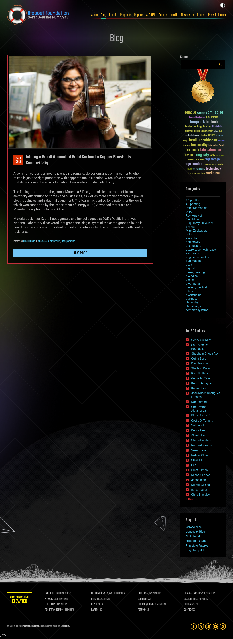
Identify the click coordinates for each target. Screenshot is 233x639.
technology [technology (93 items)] (213, 169)
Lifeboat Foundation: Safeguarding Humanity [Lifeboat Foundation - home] (38, 15)
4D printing (193, 204)
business (42, 241)
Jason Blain (199, 480)
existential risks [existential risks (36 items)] (192, 135)
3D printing (193, 200)
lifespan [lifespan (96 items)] (188, 155)
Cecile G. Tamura (202, 420)
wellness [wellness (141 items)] (213, 173)
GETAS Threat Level (20, 600)
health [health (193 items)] (194, 140)
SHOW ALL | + (191, 499)
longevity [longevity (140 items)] (202, 155)
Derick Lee (198, 430)
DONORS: (142, 599)
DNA (189, 211)
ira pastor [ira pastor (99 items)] (192, 150)
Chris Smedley (200, 494)
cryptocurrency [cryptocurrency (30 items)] (207, 131)
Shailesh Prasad (201, 368)
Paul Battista (199, 373)
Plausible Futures (197, 545)
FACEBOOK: (51, 593)
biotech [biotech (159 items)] (212, 122)
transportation (68, 241)
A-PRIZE (151, 15)
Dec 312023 (18, 160)
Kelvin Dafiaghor (202, 383)
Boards (113, 15)
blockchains (193, 295)
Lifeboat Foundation (30, 626)
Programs (125, 15)
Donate (163, 15)
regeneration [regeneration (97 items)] (193, 164)
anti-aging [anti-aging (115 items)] (215, 112)
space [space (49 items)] (190, 168)
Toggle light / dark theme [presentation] (222, 5)
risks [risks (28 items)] (212, 164)
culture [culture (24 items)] (216, 131)
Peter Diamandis (196, 208)
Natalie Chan (29, 241)
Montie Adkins (200, 485)
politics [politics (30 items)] (191, 160)
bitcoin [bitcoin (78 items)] (207, 126)
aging (189, 234)
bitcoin (190, 291)
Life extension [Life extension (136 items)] (210, 150)
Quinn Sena (198, 358)
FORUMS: (142, 610)
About (94, 15)
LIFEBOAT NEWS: (99, 593)
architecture (193, 245)
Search (221, 64)
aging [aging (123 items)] (188, 112)
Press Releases (217, 15)
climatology (193, 306)
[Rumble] (223, 626)
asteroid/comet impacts (201, 249)
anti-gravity (193, 242)
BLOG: (94, 599)
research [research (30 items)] (206, 164)
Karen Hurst (198, 388)
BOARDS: (188, 599)
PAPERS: (96, 610)
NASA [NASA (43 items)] (212, 155)
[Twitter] (201, 626)
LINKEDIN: (142, 593)
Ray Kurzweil (194, 215)
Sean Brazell (199, 450)
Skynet (190, 227)
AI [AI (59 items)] (194, 113)
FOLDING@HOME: (146, 604)
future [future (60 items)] (211, 135)
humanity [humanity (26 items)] (221, 141)
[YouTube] (215, 626)
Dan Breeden (199, 363)
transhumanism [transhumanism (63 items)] (196, 173)
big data (191, 268)
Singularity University (199, 223)
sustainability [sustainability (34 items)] (199, 169)
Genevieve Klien (201, 340)
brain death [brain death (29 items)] (189, 131)
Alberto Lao (198, 435)
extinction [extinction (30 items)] (203, 135)
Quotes (201, 15)
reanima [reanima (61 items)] (199, 159)
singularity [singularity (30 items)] (219, 164)
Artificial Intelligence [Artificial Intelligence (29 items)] (197, 117)
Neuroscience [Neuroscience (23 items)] (220, 156)
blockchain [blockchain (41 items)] (217, 126)
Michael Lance (200, 475)
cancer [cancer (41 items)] (197, 131)
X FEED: (49, 599)
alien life (191, 238)
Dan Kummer (199, 402)
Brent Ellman (199, 470)
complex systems (197, 310)
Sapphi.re (65, 626)
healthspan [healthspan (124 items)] (209, 140)
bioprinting (193, 283)
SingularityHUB (195, 550)
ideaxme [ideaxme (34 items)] (186, 145)
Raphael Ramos (201, 445)
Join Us (174, 15)
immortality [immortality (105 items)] (199, 145)
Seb (193, 465)
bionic (190, 279)
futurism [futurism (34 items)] (219, 135)
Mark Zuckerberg (197, 230)
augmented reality (197, 257)
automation (193, 261)
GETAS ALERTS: (191, 593)
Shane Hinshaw (201, 440)
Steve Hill (197, 460)
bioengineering (195, 272)
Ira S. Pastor (199, 489)
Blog (103, 15)
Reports (138, 15)
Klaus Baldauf (200, 415)
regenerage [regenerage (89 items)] (212, 160)
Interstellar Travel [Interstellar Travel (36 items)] (216, 145)
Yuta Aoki (197, 425)
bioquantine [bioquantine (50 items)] (212, 117)
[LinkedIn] (208, 626)
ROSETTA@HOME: (54, 610)
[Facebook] (194, 626)
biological (192, 276)
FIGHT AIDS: (51, 604)
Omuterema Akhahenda (198, 408)
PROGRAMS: (189, 604)
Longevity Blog (195, 531)
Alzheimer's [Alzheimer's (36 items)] (202, 113)
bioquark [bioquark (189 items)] (197, 122)
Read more (80, 253)
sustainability (54, 241)
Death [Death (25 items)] (220, 131)
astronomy (193, 253)
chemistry (192, 302)
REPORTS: (96, 604)
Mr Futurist (193, 536)
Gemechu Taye (200, 378)
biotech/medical (196, 287)
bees (189, 264)
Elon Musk (192, 219)
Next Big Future (196, 541)
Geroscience (194, 527)
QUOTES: (188, 610)
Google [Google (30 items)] (185, 141)
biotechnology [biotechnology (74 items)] (193, 126)
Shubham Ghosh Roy (205, 353)
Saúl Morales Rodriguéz (199, 346)
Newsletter (187, 15)
